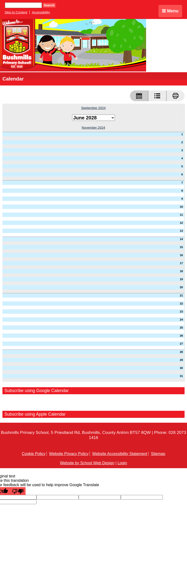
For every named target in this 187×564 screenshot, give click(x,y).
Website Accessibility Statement (119, 454)
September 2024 (93, 108)
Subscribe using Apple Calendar (35, 414)
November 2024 (93, 127)
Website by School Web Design (87, 463)
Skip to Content (16, 12)
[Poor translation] (18, 491)
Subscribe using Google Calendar (36, 390)
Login (122, 463)
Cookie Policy (33, 454)
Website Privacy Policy (69, 454)
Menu (170, 11)
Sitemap (158, 454)
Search (49, 5)
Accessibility (41, 12)
